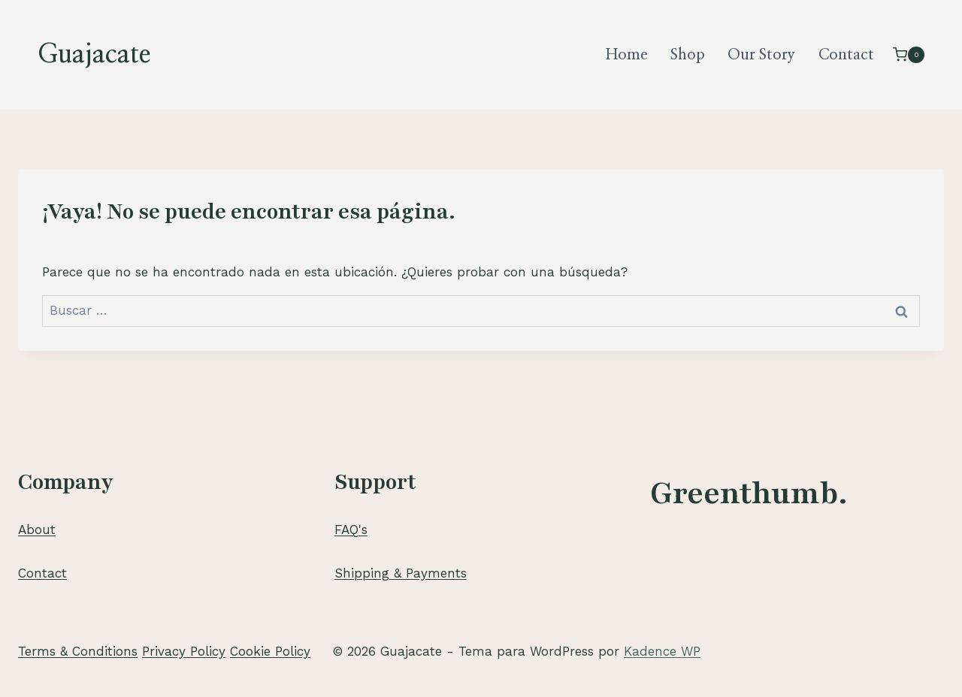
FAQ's (351, 529)
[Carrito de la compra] (908, 54)
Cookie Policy (270, 651)
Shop (687, 54)
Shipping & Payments (400, 573)
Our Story (761, 54)
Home (627, 54)
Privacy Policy (183, 651)
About (37, 529)
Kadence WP (662, 651)
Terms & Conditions (78, 651)
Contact (846, 54)
